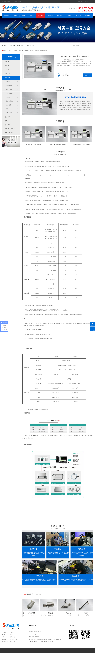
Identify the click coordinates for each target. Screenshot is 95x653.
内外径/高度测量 (10, 129)
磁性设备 (21, 50)
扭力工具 (7, 117)
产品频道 (15, 50)
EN (91, 1)
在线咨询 (87, 75)
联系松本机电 (5, 641)
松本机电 (36, 641)
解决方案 (59, 15)
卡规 (14, 45)
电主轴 (15, 15)
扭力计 (18, 45)
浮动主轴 (7, 73)
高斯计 (22, 45)
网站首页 (4, 632)
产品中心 (40, 15)
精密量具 (7, 125)
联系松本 (87, 15)
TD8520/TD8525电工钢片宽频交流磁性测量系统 (36, 50)
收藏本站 (80, 1)
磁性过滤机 (9, 89)
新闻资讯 (69, 15)
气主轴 (23, 15)
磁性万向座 (9, 112)
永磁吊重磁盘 (9, 93)
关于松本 (78, 15)
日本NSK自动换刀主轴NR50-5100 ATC (33, 613)
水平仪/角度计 (9, 133)
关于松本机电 (13, 639)
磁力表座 (8, 105)
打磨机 (32, 15)
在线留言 (86, 1)
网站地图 (12, 641)
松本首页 (6, 15)
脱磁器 (8, 97)
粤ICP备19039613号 (48, 641)
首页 (10, 50)
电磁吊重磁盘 (9, 101)
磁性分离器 (9, 85)
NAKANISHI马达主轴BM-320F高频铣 (69, 613)
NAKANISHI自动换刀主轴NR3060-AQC (51, 613)
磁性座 (8, 108)
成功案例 (50, 15)
